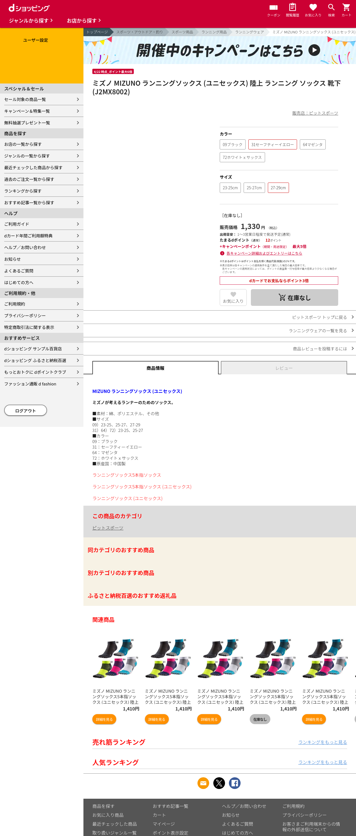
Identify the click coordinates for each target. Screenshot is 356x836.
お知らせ (12, 259)
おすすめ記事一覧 (170, 806)
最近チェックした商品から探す (33, 167)
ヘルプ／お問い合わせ (25, 247)
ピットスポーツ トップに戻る (319, 317)
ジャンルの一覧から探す (27, 156)
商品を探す (103, 806)
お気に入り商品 (107, 815)
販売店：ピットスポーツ (315, 113)
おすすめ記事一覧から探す (29, 202)
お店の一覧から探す (23, 144)
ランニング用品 (214, 32)
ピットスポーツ (107, 527)
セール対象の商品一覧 (25, 99)
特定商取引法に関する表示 (29, 327)
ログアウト (25, 411)
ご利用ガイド (16, 224)
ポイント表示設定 (170, 832)
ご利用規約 (14, 304)
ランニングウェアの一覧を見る (318, 330)
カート (159, 815)
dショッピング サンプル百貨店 (33, 348)
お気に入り (233, 301)
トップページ (97, 32)
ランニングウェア (249, 32)
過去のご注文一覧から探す (29, 179)
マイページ (164, 823)
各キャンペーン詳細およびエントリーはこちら (264, 253)
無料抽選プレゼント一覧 (27, 123)
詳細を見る (104, 719)
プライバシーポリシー (25, 315)
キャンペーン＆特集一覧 (27, 111)
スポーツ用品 (182, 32)
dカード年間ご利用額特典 (28, 235)
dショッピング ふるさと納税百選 (35, 360)
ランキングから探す (23, 191)
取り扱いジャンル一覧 (114, 832)
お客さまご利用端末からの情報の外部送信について (311, 826)
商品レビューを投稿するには (320, 348)
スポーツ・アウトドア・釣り (139, 32)
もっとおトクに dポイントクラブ (35, 372)
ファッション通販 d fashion (30, 384)
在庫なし (260, 719)
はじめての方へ (18, 282)
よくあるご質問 (18, 271)
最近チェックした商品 (114, 823)
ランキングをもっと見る (322, 742)
